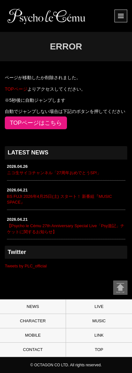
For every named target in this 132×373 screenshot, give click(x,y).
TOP (99, 349)
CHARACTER (33, 320)
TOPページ (16, 89)
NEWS (33, 306)
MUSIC (99, 320)
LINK (99, 335)
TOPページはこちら (36, 123)
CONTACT (33, 349)
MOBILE (32, 335)
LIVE (98, 306)
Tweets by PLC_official (26, 266)
